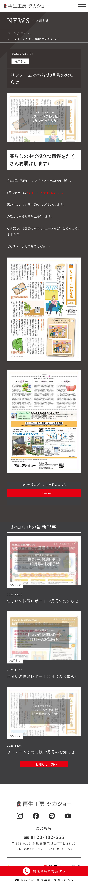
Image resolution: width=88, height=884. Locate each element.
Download (46, 492)
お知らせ (26, 33)
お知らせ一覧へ (46, 764)
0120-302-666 (47, 837)
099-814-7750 (33, 848)
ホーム (11, 33)
